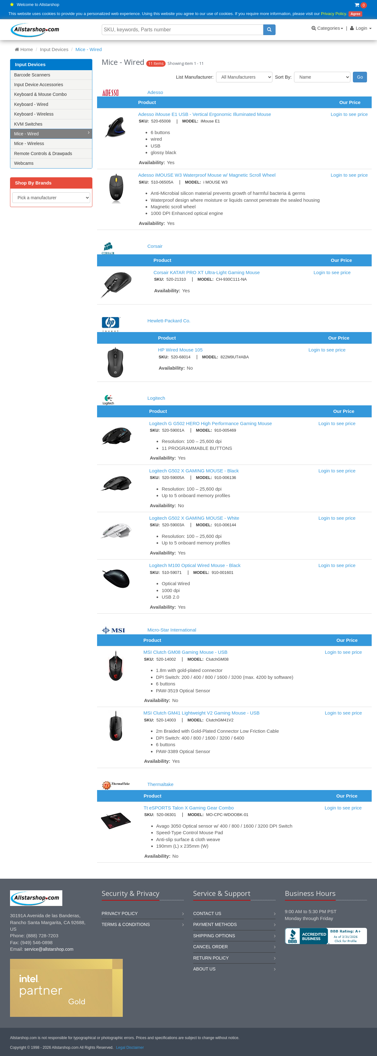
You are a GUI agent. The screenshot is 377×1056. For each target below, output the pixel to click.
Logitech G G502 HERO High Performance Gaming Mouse (210, 423)
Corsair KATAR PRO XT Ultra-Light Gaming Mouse (206, 272)
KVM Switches (28, 124)
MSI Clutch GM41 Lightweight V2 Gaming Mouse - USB (201, 712)
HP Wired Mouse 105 (180, 349)
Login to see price (349, 114)
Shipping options (214, 935)
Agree (355, 14)
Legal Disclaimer (130, 1047)
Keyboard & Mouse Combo (40, 94)
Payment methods (215, 924)
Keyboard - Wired (31, 104)
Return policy (211, 957)
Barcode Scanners (32, 74)
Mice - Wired (52, 133)
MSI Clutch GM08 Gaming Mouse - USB (185, 652)
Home (24, 49)
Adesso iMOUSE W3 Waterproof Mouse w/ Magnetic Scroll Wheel (207, 175)
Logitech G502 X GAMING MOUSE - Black (194, 470)
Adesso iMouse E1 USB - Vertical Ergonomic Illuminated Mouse (204, 114)
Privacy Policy (333, 13)
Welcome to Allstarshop (38, 4)
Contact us (207, 913)
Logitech (156, 398)
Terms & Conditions (126, 924)
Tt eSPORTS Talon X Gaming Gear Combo (189, 807)
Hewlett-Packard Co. (169, 320)
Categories (327, 28)
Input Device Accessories (38, 84)
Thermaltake (160, 784)
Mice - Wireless (29, 143)
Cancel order (210, 946)
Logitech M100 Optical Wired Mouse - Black (194, 565)
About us (204, 968)
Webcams (24, 163)
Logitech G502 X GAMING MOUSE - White (194, 518)
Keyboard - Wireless (34, 114)
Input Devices (54, 49)
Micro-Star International (171, 629)
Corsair (155, 246)
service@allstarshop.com (49, 949)
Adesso (155, 92)
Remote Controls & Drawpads (43, 153)
